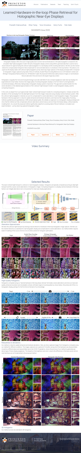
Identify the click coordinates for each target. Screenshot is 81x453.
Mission (36, 4)
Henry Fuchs (57, 25)
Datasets (52, 4)
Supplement (45, 135)
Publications (44, 4)
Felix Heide (68, 25)
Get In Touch (74, 4)
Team (59, 4)
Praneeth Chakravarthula (17, 25)
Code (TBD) (70, 135)
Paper (33, 135)
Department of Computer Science (69, 439)
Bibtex (58, 135)
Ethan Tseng (33, 25)
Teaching (66, 4)
